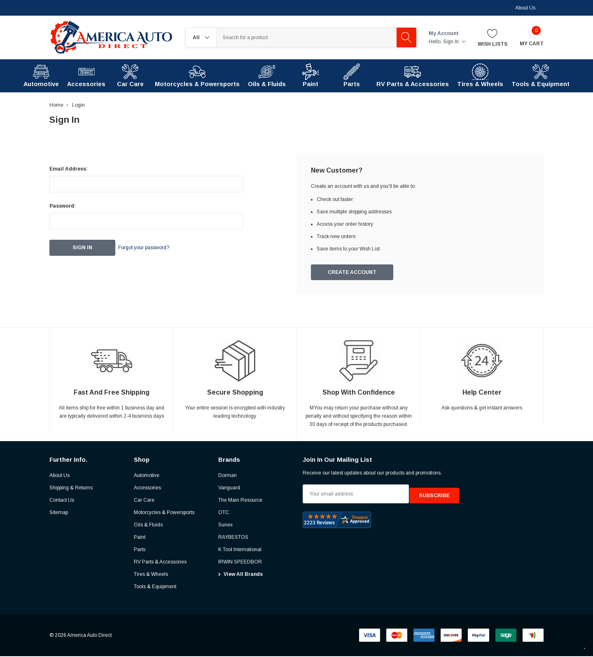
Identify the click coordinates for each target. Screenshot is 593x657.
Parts (139, 550)
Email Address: (68, 169)
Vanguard (229, 488)
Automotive (146, 476)
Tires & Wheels (151, 575)
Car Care (144, 501)
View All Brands (243, 575)
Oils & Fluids (148, 525)
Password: (62, 206)
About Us (525, 8)
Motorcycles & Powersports (164, 513)
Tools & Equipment (155, 587)
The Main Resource (240, 501)
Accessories (147, 488)
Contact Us (61, 501)
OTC (223, 513)
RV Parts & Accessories (160, 563)
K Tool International (239, 550)
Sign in (454, 41)
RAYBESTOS (233, 538)
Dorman (227, 476)
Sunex (225, 525)
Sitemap (58, 513)
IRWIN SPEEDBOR (240, 563)
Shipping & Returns (71, 488)
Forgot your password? (154, 248)
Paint (139, 538)
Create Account (352, 273)
